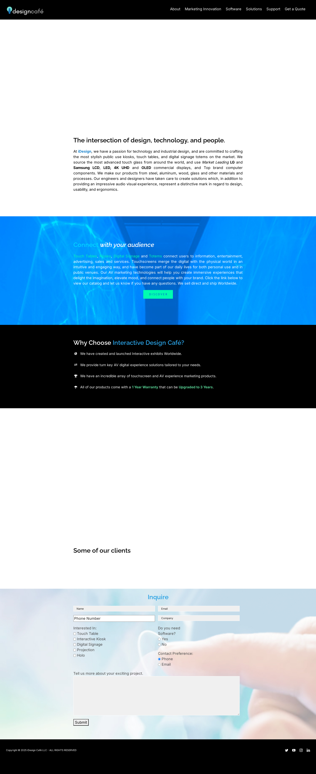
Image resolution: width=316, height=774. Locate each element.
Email (164, 664)
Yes (163, 639)
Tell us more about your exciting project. (108, 673)
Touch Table (85, 633)
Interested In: (85, 628)
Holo (79, 655)
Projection (84, 650)
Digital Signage (127, 256)
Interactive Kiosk (89, 639)
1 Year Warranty (145, 387)
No (162, 644)
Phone (165, 659)
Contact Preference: (175, 653)
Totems (155, 256)
